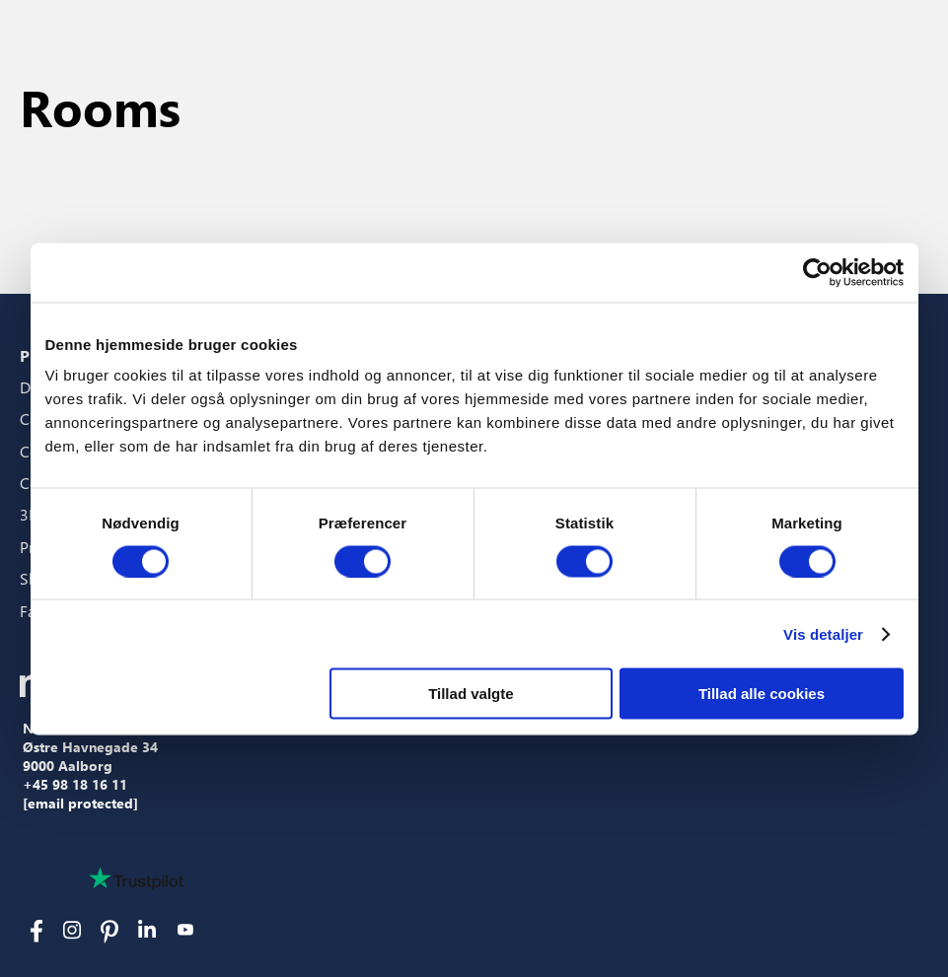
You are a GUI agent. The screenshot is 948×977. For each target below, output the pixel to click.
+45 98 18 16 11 (75, 785)
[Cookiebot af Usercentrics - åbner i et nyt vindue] (817, 272)
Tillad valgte (470, 693)
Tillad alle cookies (761, 693)
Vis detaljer (823, 633)
